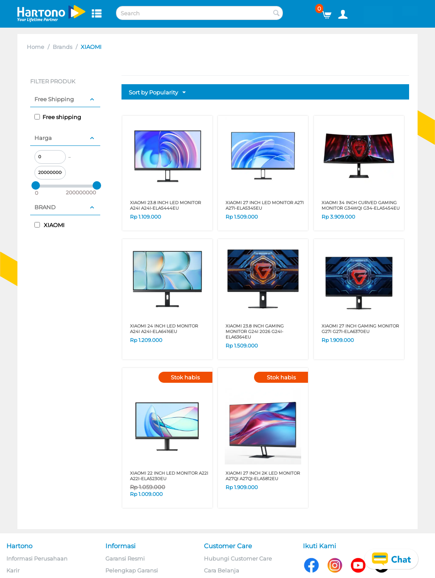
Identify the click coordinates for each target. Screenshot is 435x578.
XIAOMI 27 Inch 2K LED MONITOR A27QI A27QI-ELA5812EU (263, 475)
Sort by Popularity (157, 92)
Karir (13, 570)
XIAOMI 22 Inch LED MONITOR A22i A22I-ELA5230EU (169, 475)
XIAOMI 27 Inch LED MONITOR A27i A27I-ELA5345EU (265, 205)
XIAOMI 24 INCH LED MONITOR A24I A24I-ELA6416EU (164, 328)
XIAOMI (49, 225)
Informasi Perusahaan (37, 558)
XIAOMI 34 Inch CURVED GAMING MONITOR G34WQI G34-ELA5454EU (361, 205)
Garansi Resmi (125, 558)
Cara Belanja (221, 570)
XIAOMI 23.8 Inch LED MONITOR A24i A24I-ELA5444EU (165, 205)
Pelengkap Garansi (131, 570)
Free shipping (57, 117)
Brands (62, 46)
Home (35, 46)
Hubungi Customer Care (238, 558)
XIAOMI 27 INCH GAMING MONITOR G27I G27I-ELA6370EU (360, 328)
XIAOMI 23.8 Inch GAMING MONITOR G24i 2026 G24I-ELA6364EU (255, 331)
